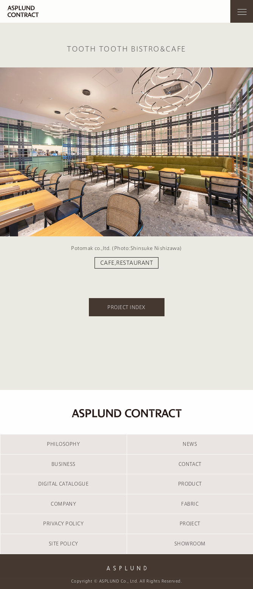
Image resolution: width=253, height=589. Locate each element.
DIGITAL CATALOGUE (63, 483)
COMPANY (63, 504)
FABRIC (190, 504)
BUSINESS (63, 464)
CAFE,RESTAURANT (126, 263)
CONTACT (190, 464)
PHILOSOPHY (63, 444)
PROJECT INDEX (126, 307)
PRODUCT (190, 483)
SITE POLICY (63, 543)
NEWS (190, 444)
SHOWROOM (190, 543)
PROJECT (190, 523)
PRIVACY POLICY (63, 523)
